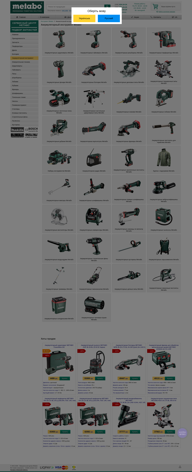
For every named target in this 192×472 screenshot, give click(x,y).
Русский (109, 18)
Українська (84, 18)
